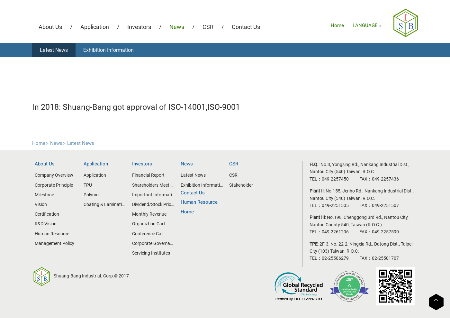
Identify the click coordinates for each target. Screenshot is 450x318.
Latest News (54, 50)
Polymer (92, 194)
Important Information (153, 194)
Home (337, 25)
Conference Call (147, 233)
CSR (208, 26)
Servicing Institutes (151, 253)
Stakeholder (241, 185)
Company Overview (54, 175)
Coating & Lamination (105, 204)
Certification (47, 214)
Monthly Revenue (149, 214)
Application (94, 26)
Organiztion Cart (148, 223)
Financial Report (148, 175)
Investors (139, 26)
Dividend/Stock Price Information (153, 204)
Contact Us (246, 26)
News (176, 26)
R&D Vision (46, 223)
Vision (41, 204)
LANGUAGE (367, 25)
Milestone (44, 194)
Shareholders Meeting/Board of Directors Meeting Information (153, 185)
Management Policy (54, 243)
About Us (50, 26)
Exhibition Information (108, 50)
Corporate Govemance (153, 243)
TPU (88, 185)
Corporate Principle (54, 185)
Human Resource (52, 233)
